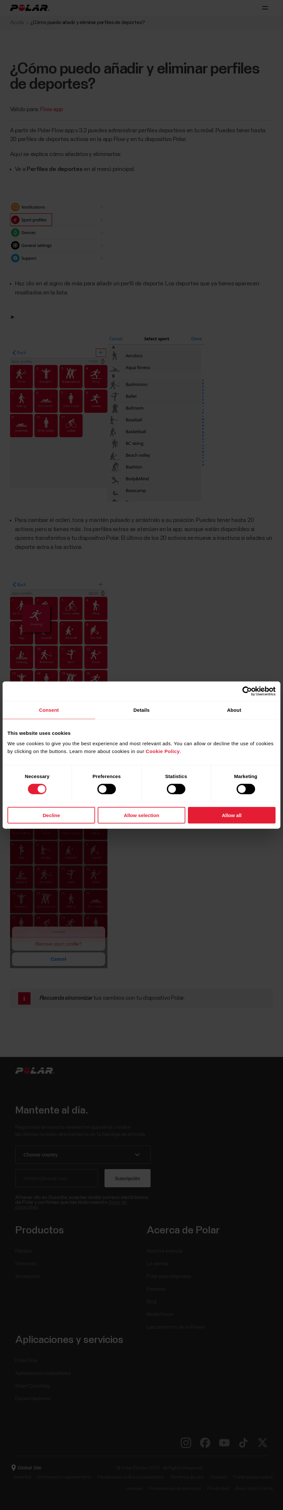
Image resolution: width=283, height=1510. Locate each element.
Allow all (231, 815)
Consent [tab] (49, 710)
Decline (51, 815)
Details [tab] (141, 710)
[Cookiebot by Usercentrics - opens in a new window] (247, 691)
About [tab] (234, 710)
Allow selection (141, 815)
